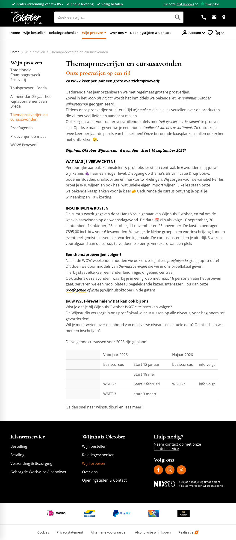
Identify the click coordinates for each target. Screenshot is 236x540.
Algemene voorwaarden (109, 532)
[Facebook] (158, 469)
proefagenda (76, 290)
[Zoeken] (108, 17)
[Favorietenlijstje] (210, 32)
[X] (181, 469)
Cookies (43, 532)
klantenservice (166, 448)
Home (14, 52)
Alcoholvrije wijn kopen (153, 532)
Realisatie (188, 532)
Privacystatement (70, 532)
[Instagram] (169, 469)
